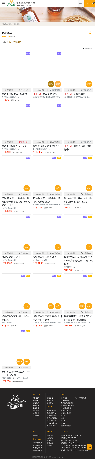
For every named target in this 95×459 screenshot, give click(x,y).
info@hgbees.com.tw (74, 443)
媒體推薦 (36, 408)
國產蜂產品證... (52, 418)
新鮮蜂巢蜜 (74, 94)
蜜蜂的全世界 (37, 445)
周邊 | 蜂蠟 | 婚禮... (81, 398)
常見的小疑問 (37, 443)
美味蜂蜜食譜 (37, 450)
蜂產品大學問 (37, 448)
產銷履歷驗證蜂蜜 (67, 403)
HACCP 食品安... (52, 423)
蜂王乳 (63, 421)
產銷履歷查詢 (51, 410)
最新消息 (36, 400)
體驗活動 (36, 435)
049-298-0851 (72, 438)
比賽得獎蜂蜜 (65, 400)
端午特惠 (64, 398)
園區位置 (50, 443)
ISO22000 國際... (52, 426)
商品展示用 (55, 90)
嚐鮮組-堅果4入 (69, 267)
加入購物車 (24, 90)
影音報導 (36, 411)
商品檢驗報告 (51, 413)
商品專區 (5, 24)
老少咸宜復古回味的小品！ (11, 97)
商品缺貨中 (24, 142)
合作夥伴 (36, 413)
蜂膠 (62, 418)
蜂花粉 (63, 416)
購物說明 (50, 435)
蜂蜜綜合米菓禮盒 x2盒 (45, 257)
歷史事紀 (36, 405)
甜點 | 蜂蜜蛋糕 (14, 24)
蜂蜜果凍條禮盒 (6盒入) (14, 146)
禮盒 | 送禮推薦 (66, 408)
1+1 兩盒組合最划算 (9, 208)
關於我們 (36, 398)
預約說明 (50, 438)
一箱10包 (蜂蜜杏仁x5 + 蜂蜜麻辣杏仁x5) (47, 205)
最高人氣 (87, 48)
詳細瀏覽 (9, 90)
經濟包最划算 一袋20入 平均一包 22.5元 (47, 323)
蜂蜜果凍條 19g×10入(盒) (14, 94)
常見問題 (50, 440)
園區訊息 (50, 400)
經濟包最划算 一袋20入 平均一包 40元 (77, 323)
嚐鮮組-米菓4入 (7, 323)
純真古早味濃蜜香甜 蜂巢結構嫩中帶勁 (46, 97)
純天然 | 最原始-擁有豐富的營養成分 (77, 97)
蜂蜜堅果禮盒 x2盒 (11, 257)
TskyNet (61, 457)
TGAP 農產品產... (52, 421)
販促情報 (50, 403)
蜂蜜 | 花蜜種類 (66, 413)
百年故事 (36, 403)
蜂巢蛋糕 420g (45, 94)
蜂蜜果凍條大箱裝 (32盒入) (47, 146)
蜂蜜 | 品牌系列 (66, 411)
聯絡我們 (50, 445)
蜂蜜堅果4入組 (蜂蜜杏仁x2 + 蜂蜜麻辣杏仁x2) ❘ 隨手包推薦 (78, 261)
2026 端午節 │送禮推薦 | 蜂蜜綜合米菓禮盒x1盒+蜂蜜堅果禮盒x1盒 (16, 202)
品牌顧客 (36, 416)
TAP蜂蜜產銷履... (52, 415)
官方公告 (50, 398)
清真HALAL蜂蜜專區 (67, 405)
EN (81, 3)
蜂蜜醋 (63, 423)
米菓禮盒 (67, 205)
